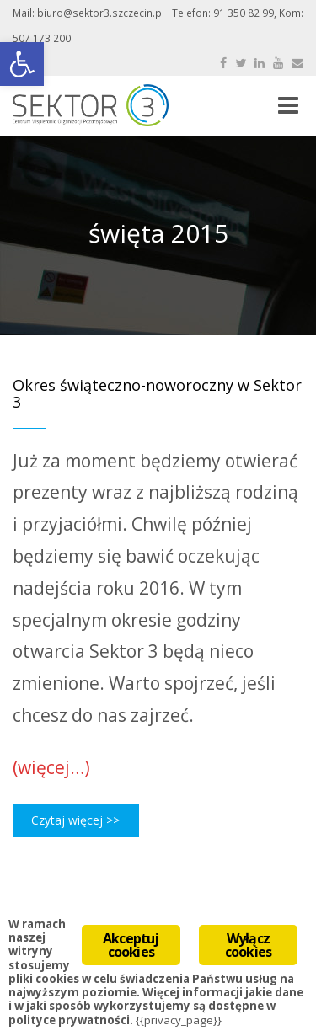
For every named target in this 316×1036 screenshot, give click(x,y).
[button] (22, 64)
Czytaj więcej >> (75, 820)
